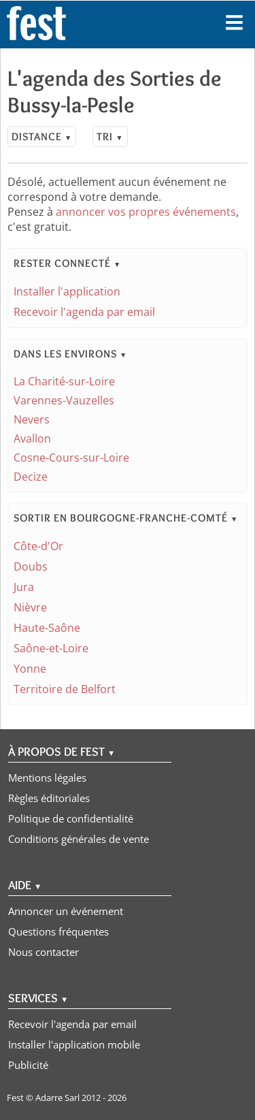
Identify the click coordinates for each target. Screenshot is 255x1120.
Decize (31, 476)
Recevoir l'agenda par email (84, 311)
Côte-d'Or (38, 546)
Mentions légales (47, 777)
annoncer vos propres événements (146, 211)
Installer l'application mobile (74, 1044)
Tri (110, 136)
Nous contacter (43, 952)
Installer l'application (67, 291)
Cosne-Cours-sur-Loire (71, 457)
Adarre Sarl (57, 1097)
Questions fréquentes (58, 931)
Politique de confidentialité (70, 818)
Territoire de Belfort (65, 689)
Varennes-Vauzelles (64, 400)
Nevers (32, 419)
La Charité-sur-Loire (64, 381)
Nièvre (30, 607)
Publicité (28, 1065)
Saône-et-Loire (51, 648)
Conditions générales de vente (78, 839)
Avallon (32, 438)
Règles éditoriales (49, 798)
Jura (24, 586)
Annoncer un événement (65, 911)
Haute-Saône (47, 627)
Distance (42, 136)
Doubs (31, 566)
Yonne (30, 668)
